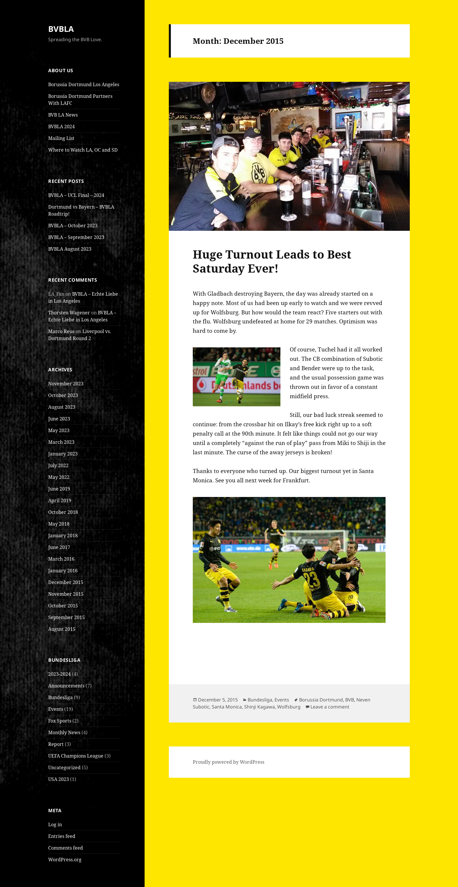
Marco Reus (61, 331)
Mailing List (61, 138)
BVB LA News (63, 115)
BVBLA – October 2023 (73, 225)
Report (56, 744)
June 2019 (59, 489)
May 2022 (59, 477)
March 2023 (61, 442)
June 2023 (59, 418)
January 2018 (63, 535)
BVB (349, 700)
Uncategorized (64, 767)
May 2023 (59, 430)
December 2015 (65, 582)
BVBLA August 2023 (69, 249)
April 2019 (59, 500)
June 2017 (59, 547)
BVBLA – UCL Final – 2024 (76, 195)
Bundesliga (60, 697)
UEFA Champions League (75, 756)
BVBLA (61, 28)
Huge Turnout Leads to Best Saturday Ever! (272, 261)
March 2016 (61, 559)
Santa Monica (227, 707)
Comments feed (65, 848)
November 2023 (66, 383)
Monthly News (64, 732)
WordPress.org (64, 859)
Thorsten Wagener (69, 312)
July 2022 (58, 465)
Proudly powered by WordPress (228, 762)
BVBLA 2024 (61, 126)
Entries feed (61, 836)
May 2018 (59, 524)
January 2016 (63, 570)
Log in (55, 824)
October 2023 (63, 395)
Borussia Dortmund (321, 700)
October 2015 (63, 605)
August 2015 (61, 629)
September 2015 (66, 617)
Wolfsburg (289, 707)
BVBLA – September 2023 (76, 237)
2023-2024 (59, 674)
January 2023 (63, 454)
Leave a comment (329, 707)
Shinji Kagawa (259, 707)
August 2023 (61, 407)
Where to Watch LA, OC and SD (83, 150)
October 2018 (63, 512)
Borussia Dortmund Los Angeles (83, 84)
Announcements (66, 685)
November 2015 (66, 594)
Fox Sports (59, 721)
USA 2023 (58, 779)
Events (55, 709)
